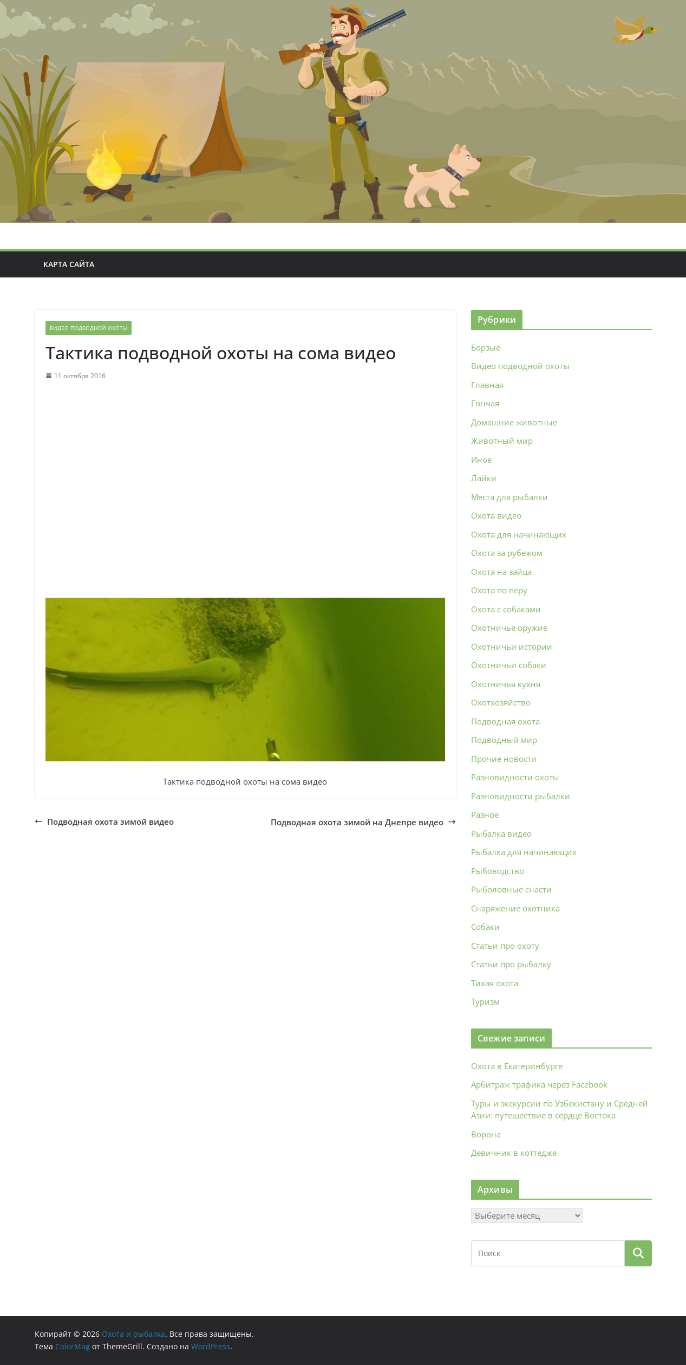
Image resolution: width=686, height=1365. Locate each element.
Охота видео (496, 515)
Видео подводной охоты (88, 328)
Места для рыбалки (509, 496)
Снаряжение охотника (515, 908)
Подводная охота (505, 721)
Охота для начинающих (518, 534)
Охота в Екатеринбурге (517, 1065)
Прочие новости (504, 758)
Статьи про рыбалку (511, 964)
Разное (485, 814)
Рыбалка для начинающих (524, 851)
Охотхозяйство (501, 702)
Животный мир (502, 440)
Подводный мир (504, 739)
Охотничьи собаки (508, 664)
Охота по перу (499, 590)
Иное (481, 459)
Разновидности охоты (515, 777)
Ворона (486, 1134)
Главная (487, 384)
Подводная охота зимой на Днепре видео (363, 822)
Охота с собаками (506, 609)
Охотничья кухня (505, 683)
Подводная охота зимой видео (104, 821)
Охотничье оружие (509, 627)
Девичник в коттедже (514, 1152)
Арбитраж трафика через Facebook (539, 1084)
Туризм (485, 1001)
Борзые (485, 347)
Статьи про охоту (505, 945)
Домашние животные (514, 422)
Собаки (485, 926)
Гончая (485, 403)
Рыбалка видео (501, 833)
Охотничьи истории (511, 646)
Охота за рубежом (507, 552)
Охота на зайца (501, 571)
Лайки (483, 478)
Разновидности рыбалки (520, 796)
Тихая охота (494, 983)
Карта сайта (68, 264)
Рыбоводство (497, 870)
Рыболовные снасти (511, 889)
